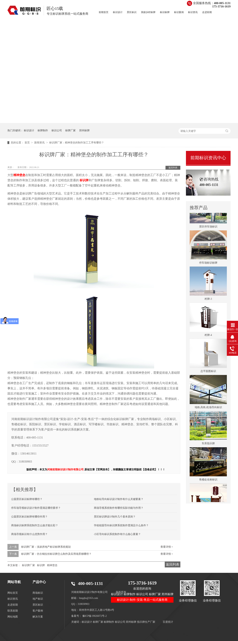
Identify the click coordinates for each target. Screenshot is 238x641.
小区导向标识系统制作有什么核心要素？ (117, 534)
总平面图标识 (208, 372)
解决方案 (38, 616)
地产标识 (38, 598)
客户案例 (38, 610)
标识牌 (41, 565)
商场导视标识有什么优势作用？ (29, 534)
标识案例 (179, 12)
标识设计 (118, 12)
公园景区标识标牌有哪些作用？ (29, 516)
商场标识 (38, 592)
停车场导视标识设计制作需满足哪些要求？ (36, 508)
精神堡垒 (52, 565)
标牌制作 (43, 130)
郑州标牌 (84, 130)
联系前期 (12, 610)
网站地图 (12, 616)
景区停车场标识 (208, 227)
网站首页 (12, 592)
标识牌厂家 (28, 565)
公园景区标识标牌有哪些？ (26, 499)
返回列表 (172, 167)
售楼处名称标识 (208, 480)
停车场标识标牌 (208, 263)
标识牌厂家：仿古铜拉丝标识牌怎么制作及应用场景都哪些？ (56, 554)
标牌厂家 (70, 130)
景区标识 (131, 12)
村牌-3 (208, 299)
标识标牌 (165, 12)
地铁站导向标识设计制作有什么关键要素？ (118, 499)
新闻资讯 (39, 142)
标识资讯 (193, 12)
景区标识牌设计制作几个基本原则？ (115, 516)
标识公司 (57, 130)
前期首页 (103, 12)
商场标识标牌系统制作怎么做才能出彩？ (34, 525)
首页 (27, 142)
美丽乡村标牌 (148, 12)
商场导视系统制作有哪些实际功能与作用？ (118, 508)
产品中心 (39, 582)
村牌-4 (208, 335)
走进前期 (207, 12)
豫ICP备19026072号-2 (94, 616)
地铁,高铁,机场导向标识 (208, 408)
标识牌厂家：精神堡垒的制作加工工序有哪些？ (76, 142)
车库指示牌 (208, 444)
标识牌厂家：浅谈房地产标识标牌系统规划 (46, 546)
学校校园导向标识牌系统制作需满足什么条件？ (121, 525)
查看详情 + (166, 546)
